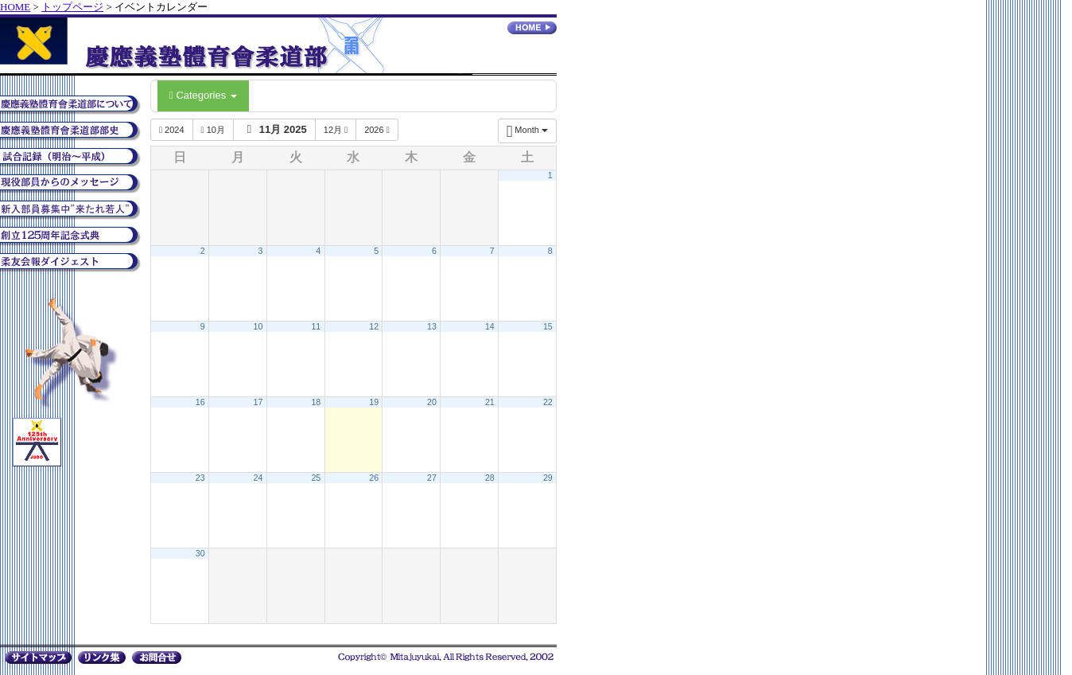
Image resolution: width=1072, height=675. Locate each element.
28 (490, 477)
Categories (203, 95)
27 (432, 477)
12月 (336, 130)
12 (374, 326)
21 (490, 402)
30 (200, 553)
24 (258, 477)
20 (432, 402)
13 (432, 326)
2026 (377, 130)
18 (315, 402)
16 (200, 402)
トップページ (72, 7)
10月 (213, 130)
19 (374, 402)
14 (490, 326)
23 (200, 477)
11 (315, 326)
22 (548, 402)
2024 (171, 130)
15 (548, 326)
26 (374, 477)
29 (548, 477)
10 (258, 326)
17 (258, 402)
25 (315, 477)
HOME (15, 7)
